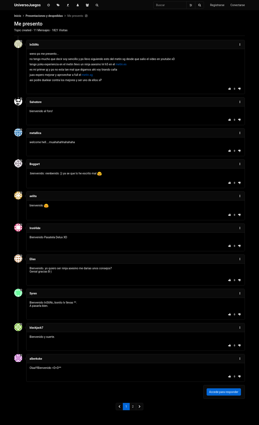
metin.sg (87, 74)
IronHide (35, 228)
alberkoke (36, 358)
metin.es (121, 64)
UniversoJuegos (27, 5)
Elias (33, 259)
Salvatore (35, 102)
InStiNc (34, 44)
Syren (33, 293)
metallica (35, 133)
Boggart (35, 164)
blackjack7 (36, 327)
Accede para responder (223, 392)
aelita (33, 196)
